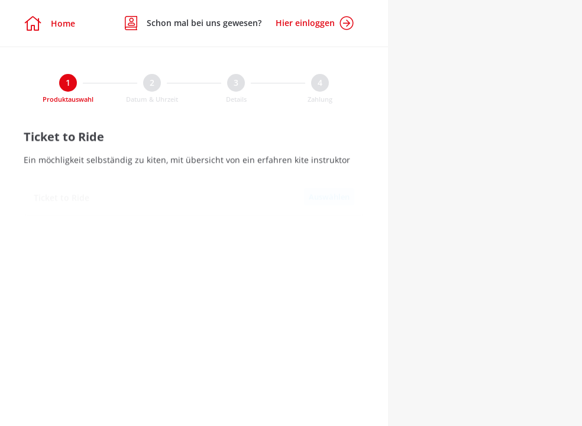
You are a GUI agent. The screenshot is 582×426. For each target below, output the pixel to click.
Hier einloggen (315, 23)
